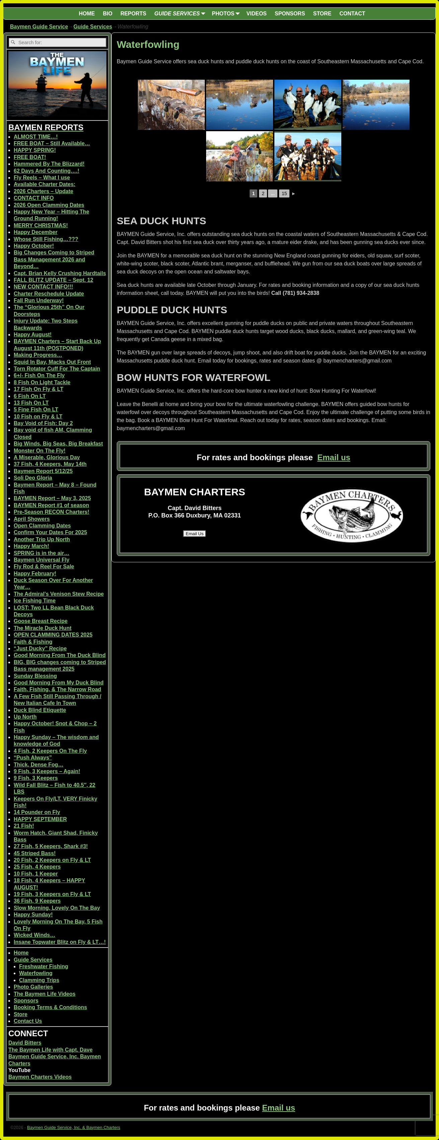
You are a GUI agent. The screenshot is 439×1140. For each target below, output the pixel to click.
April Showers (32, 519)
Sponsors (26, 1000)
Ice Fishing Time (35, 600)
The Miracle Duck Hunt (42, 628)
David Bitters (24, 1043)
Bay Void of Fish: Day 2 (43, 423)
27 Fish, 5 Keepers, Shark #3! (51, 846)
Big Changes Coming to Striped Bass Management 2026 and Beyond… (54, 259)
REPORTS (133, 13)
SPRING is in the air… (41, 553)
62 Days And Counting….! (46, 171)
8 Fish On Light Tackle (42, 382)
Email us (333, 457)
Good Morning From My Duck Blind (58, 682)
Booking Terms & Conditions (50, 1007)
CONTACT (352, 13)
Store (20, 1014)
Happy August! (33, 334)
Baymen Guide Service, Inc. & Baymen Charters (73, 1127)
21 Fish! (24, 826)
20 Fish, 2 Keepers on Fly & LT (52, 860)
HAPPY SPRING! (35, 150)
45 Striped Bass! (35, 853)
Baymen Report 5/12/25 (43, 471)
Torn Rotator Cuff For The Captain (57, 369)
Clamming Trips (39, 980)
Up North (25, 717)
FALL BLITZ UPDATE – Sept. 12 (53, 280)
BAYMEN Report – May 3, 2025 (52, 498)
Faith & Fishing (33, 642)
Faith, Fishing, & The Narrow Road (57, 689)
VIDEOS (257, 13)
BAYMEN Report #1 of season (51, 505)
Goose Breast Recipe (41, 621)
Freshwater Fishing (43, 966)
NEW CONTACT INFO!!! (43, 287)
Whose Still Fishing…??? (46, 239)
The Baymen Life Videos (45, 994)
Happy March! (31, 546)
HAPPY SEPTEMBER (40, 819)
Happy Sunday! (33, 914)
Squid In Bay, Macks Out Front (52, 362)
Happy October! (34, 246)
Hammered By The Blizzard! (49, 164)
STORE (322, 13)
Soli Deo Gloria (33, 478)
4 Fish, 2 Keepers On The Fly (50, 751)
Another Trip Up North (42, 539)
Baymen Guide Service (39, 26)
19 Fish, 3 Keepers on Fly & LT (52, 894)
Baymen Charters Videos (40, 1077)
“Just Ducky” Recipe (40, 648)
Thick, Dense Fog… (38, 764)
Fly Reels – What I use (42, 177)
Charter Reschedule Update (49, 294)
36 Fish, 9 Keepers (37, 901)
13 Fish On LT (31, 403)
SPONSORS (290, 13)
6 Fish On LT (30, 396)
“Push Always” (33, 757)
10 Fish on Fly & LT (38, 416)
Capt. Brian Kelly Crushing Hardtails (60, 273)
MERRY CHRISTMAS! (41, 225)
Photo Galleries (33, 987)
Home (21, 953)
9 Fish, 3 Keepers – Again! (47, 771)
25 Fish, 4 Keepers (37, 867)
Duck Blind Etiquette (40, 710)
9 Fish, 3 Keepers (36, 778)
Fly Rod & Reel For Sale (44, 566)
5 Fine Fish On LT (36, 409)
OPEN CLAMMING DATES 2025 (53, 635)
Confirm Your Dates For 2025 (50, 532)
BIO (107, 13)
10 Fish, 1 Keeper (36, 874)
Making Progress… (38, 355)
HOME (87, 13)
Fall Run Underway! (39, 300)
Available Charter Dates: (44, 184)
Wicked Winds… (34, 935)
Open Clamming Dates (42, 525)
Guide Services (92, 26)
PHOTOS (227, 13)
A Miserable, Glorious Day (47, 457)
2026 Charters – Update (43, 191)
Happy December (36, 232)
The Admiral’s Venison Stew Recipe (59, 594)
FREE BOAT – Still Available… (52, 143)
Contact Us (28, 1021)
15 (284, 193)
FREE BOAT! (30, 157)
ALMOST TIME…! (36, 137)
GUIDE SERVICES (181, 13)
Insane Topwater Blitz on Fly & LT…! (60, 942)
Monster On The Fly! (40, 451)
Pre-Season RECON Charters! (51, 512)
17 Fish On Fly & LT (38, 389)
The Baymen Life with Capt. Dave (50, 1050)
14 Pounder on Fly (37, 812)
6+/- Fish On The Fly (39, 375)
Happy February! (35, 573)
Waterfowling (36, 973)
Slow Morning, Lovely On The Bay (57, 908)
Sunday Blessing (35, 676)
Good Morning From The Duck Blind (60, 655)
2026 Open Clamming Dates (49, 205)
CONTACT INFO (34, 198)
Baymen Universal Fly (41, 560)
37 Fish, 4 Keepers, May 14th (50, 464)
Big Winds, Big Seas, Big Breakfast (58, 443)
